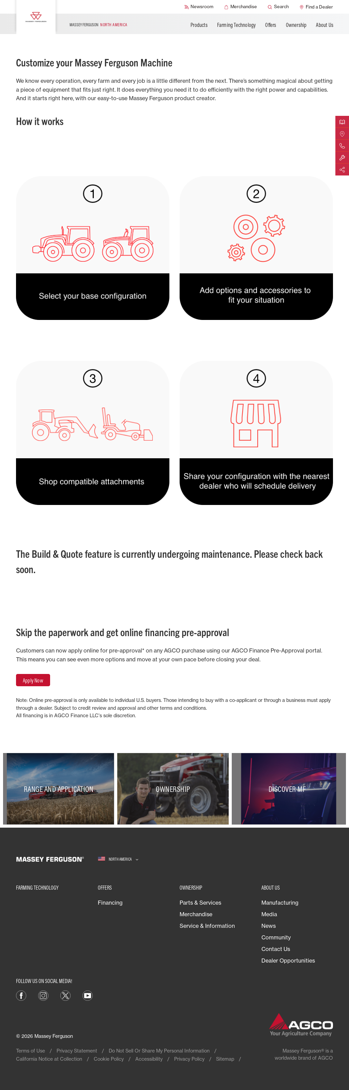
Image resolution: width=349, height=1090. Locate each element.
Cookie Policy (109, 1059)
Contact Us (275, 949)
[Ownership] (174, 788)
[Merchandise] (240, 6)
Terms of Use (30, 1051)
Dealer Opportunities (288, 960)
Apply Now (33, 680)
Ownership (296, 24)
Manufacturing (280, 902)
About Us (324, 24)
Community (276, 937)
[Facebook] (21, 995)
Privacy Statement (77, 1051)
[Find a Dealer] (316, 6)
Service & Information (207, 925)
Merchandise (196, 914)
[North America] (118, 859)
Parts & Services (200, 902)
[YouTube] (87, 995)
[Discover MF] (289, 788)
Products (199, 24)
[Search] (278, 6)
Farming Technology (236, 24)
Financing (110, 902)
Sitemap (225, 1059)
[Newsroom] (198, 6)
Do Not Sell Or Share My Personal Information (159, 1051)
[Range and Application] (60, 788)
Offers (270, 24)
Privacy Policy (189, 1059)
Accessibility (149, 1059)
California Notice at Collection (49, 1059)
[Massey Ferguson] (36, 17)
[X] (65, 995)
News (268, 925)
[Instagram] (43, 995)
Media (269, 914)
